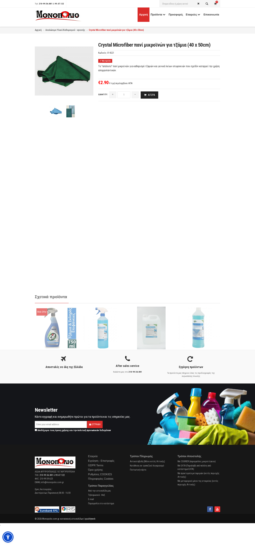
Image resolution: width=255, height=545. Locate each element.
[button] (8, 537)
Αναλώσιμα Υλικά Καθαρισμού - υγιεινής (65, 30)
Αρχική (38, 30)
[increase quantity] (112, 94)
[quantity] (123, 94)
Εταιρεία (93, 456)
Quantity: (103, 94)
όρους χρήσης (62, 430)
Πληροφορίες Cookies (100, 479)
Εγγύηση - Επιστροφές (101, 461)
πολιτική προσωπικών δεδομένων (94, 430)
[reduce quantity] (135, 94)
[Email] (61, 424)
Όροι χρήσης (95, 470)
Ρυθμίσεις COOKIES (100, 474)
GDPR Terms (95, 465)
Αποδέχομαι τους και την (73, 430)
